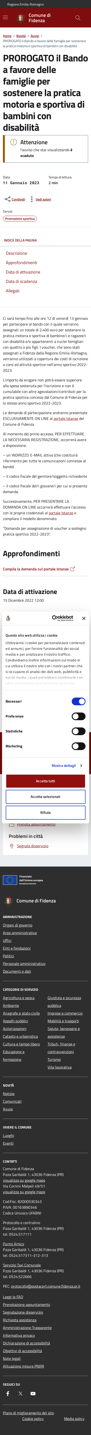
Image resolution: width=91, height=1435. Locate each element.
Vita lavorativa (60, 1067)
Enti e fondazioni (17, 948)
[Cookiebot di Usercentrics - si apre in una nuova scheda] (54, 618)
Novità (21, 35)
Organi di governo (17, 925)
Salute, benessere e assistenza (64, 1032)
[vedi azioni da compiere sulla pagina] (39, 199)
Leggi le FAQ (13, 1297)
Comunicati (12, 1101)
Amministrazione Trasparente (27, 1328)
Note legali (12, 1358)
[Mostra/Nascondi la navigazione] (5, 17)
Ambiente (11, 1005)
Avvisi (35, 35)
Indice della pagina (45, 240)
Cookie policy (33, 1419)
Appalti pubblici (15, 1021)
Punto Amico (13, 1244)
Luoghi (8, 1135)
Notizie (9, 1093)
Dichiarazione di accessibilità (26, 1343)
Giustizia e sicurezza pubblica (64, 1001)
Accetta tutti (45, 781)
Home (7, 35)
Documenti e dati (17, 971)
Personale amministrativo (24, 963)
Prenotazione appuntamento (26, 1304)
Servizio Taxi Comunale (22, 1265)
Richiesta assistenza (19, 1320)
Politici (8, 956)
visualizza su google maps (24, 1180)
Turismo (54, 1059)
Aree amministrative (20, 933)
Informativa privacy (19, 1335)
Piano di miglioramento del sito (28, 1413)
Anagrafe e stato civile (21, 1013)
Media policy (74, 1419)
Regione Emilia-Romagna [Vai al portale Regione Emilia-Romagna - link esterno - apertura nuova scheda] (25, 4)
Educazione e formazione (14, 1055)
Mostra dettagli (64, 765)
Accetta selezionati (45, 796)
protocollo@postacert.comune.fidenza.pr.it (45, 1286)
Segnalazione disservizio (23, 1312)
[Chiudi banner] (83, 618)
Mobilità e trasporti (63, 1021)
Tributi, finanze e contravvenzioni (61, 1048)
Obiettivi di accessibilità (22, 1351)
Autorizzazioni (14, 1028)
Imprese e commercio (65, 1013)
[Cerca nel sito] (78, 18)
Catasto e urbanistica (20, 1036)
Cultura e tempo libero (21, 1044)
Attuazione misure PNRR (23, 1366)
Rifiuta (45, 812)
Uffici (7, 940)
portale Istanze (66, 418)
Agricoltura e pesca (18, 998)
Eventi (8, 1143)
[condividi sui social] (14, 199)
